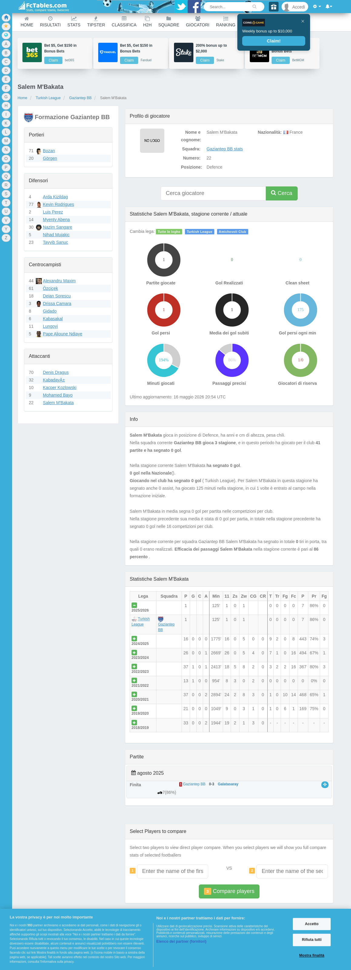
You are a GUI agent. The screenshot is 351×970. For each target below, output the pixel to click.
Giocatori (197, 21)
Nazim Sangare (57, 227)
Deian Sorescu (57, 296)
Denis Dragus (56, 372)
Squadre (168, 21)
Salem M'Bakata (58, 402)
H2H (147, 21)
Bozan (49, 150)
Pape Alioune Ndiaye (62, 333)
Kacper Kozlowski (60, 387)
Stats (73, 21)
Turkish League (48, 98)
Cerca (281, 193)
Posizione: (191, 167)
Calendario (256, 21)
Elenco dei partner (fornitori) (181, 941)
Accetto (312, 924)
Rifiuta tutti (312, 940)
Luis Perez (53, 212)
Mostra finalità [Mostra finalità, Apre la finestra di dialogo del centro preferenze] (311, 955)
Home (27, 21)
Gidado (50, 311)
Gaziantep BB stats (225, 148)
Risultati (50, 21)
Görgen (50, 158)
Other (283, 21)
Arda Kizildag (55, 196)
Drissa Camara (57, 303)
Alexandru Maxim (59, 280)
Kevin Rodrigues (58, 204)
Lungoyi (50, 326)
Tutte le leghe (169, 231)
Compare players (229, 891)
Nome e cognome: (191, 136)
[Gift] (273, 6)
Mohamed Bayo (58, 395)
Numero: (192, 158)
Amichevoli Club (232, 231)
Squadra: (191, 148)
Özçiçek (50, 288)
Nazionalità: (269, 132)
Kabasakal (53, 318)
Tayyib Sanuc (55, 242)
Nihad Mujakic (56, 234)
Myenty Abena (56, 219)
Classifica (124, 21)
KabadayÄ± (54, 380)
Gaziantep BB (80, 98)
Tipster (96, 21)
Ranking (226, 21)
